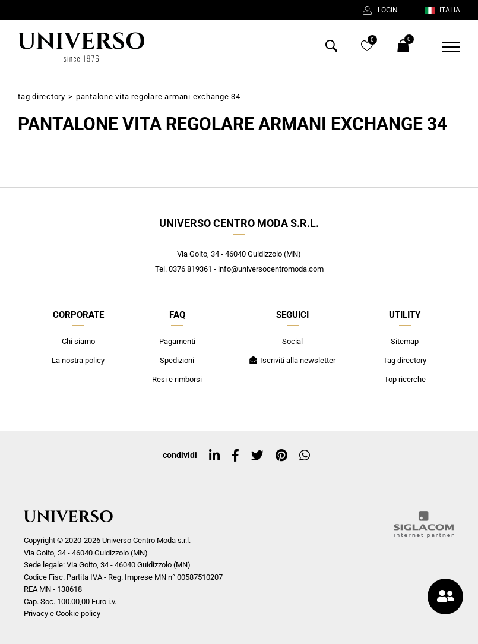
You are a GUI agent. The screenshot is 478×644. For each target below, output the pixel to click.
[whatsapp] (304, 456)
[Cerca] (331, 48)
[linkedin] (214, 456)
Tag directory (41, 96)
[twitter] (257, 456)
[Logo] (81, 47)
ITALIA (442, 10)
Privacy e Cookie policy (62, 613)
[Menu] (444, 47)
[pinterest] (281, 456)
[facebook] (235, 456)
